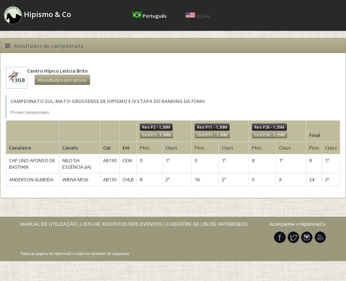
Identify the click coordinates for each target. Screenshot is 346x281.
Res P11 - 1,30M (212, 127)
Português (150, 16)
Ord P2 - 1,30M (156, 134)
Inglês (198, 16)
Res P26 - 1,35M (269, 127)
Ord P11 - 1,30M (212, 134)
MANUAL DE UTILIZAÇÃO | (50, 224)
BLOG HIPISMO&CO (225, 224)
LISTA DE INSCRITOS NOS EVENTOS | (122, 224)
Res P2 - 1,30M (156, 127)
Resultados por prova (62, 80)
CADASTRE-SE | (184, 224)
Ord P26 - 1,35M (269, 134)
